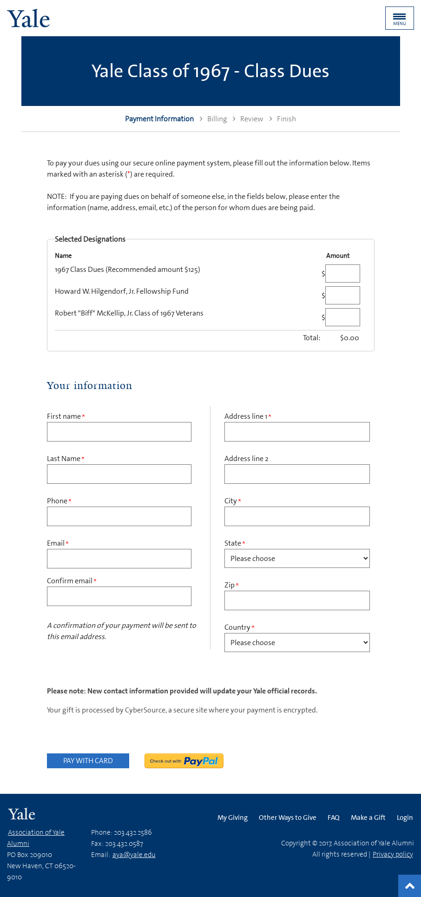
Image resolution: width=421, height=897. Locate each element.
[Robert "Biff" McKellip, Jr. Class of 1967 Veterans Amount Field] (342, 317)
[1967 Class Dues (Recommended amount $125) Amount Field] (342, 273)
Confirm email (71, 581)
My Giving (232, 817)
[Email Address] (119, 558)
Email (57, 543)
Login (405, 817)
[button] (399, 18)
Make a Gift (368, 817)
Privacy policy (393, 854)
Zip (231, 585)
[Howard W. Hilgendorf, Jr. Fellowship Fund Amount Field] (342, 295)
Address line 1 (247, 416)
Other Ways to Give (287, 817)
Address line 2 (246, 458)
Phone (59, 501)
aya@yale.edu (134, 854)
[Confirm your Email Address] (119, 596)
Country (239, 627)
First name (66, 416)
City (232, 501)
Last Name (65, 458)
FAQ (334, 817)
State (234, 543)
